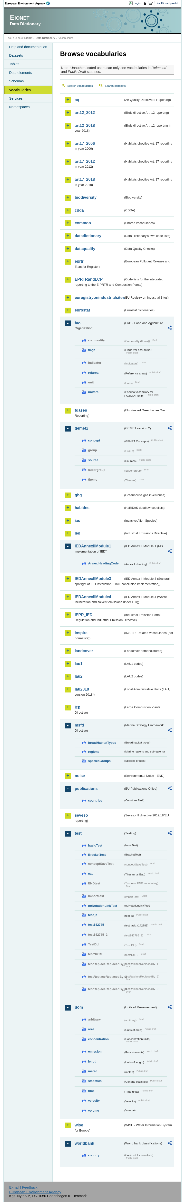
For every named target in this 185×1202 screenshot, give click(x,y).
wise (79, 1125)
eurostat (82, 310)
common (83, 223)
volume (93, 1110)
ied (77, 533)
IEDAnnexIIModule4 (93, 597)
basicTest (95, 845)
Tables (14, 64)
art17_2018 (85, 179)
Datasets (16, 55)
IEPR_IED (83, 615)
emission (94, 1051)
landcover (84, 651)
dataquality (85, 249)
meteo (92, 1071)
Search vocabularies (80, 85)
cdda (79, 210)
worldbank (84, 1143)
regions (93, 751)
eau (90, 873)
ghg (78, 495)
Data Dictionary (45, 37)
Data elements (20, 73)
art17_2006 (85, 143)
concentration (98, 1039)
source (93, 460)
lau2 (78, 676)
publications (86, 789)
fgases (81, 410)
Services (15, 98)
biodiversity (86, 197)
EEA (29, 3)
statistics (94, 1081)
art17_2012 (85, 161)
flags (91, 350)
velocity (94, 1100)
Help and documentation (28, 47)
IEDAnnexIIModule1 (93, 546)
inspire (81, 633)
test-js (92, 915)
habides (82, 508)
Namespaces (19, 107)
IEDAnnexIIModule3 (93, 579)
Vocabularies (20, 90)
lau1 (78, 664)
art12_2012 (85, 113)
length (92, 1061)
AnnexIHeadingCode (103, 563)
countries (95, 800)
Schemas (16, 81)
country (93, 1155)
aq (77, 100)
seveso (81, 815)
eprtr (79, 261)
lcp (77, 707)
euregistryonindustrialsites (99, 297)
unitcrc (93, 392)
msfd (79, 725)
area (91, 1029)
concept (94, 440)
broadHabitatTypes (102, 742)
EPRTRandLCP (89, 279)
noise (80, 776)
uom (79, 1007)
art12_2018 (85, 125)
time (91, 1091)
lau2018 (82, 689)
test (78, 833)
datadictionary (88, 236)
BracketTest (97, 854)
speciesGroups (99, 761)
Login (137, 3)
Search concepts (115, 85)
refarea (93, 372)
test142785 (96, 924)
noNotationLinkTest (102, 906)
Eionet (28, 37)
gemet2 (81, 428)
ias (77, 521)
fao (77, 323)
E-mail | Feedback (23, 1187)
